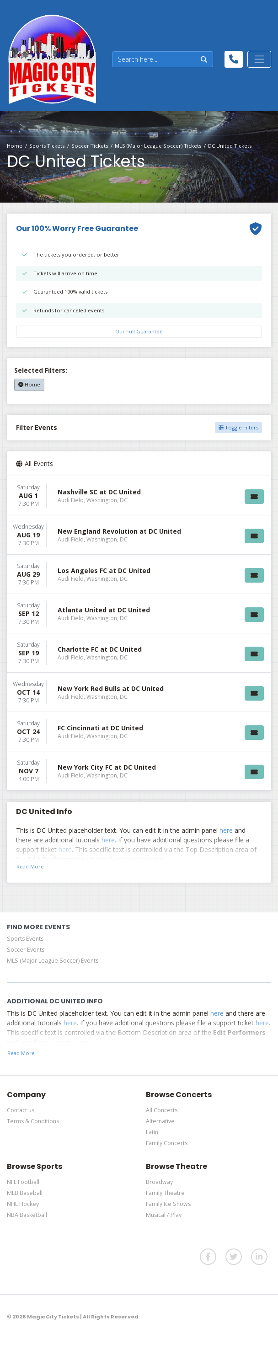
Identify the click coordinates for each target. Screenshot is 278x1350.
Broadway (159, 1182)
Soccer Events (25, 950)
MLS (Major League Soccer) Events (52, 960)
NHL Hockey (23, 1204)
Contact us (20, 1110)
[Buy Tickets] (254, 496)
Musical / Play (164, 1215)
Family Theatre (165, 1193)
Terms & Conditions (33, 1121)
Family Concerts (166, 1143)
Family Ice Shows (168, 1204)
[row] (139, 495)
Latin (152, 1132)
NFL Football (23, 1182)
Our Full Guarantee (139, 331)
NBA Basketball (27, 1215)
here (226, 830)
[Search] (154, 59)
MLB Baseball (25, 1193)
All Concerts (161, 1110)
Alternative (160, 1121)
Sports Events (25, 939)
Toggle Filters (238, 427)
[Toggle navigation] (259, 59)
